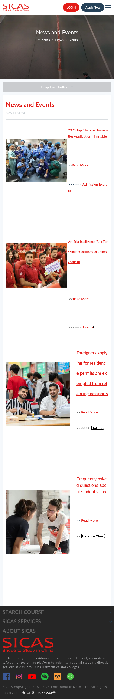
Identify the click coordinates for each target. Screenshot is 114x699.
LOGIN (71, 7)
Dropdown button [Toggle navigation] (55, 87)
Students (43, 40)
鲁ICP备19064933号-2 (40, 692)
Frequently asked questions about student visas (91, 485)
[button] (110, 612)
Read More (80, 165)
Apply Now (92, 7)
